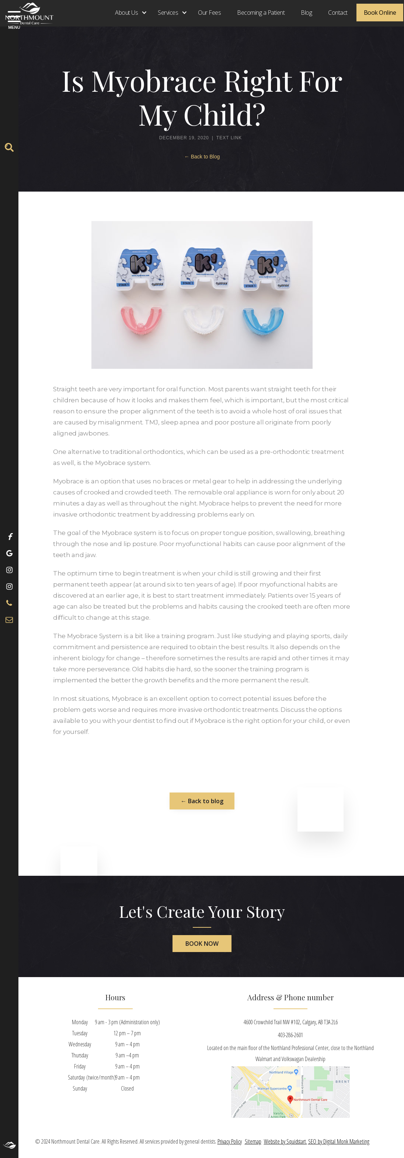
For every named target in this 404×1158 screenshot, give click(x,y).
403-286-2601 (290, 1035)
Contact (338, 12)
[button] (128, 12)
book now (202, 944)
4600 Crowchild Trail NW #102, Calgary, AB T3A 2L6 (291, 1022)
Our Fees (209, 12)
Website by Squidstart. (285, 1141)
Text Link (229, 137)
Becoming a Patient (261, 12)
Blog (306, 12)
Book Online (380, 12)
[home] (26, 12)
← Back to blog (202, 801)
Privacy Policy (229, 1141)
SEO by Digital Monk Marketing (338, 1141)
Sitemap (253, 1141)
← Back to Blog (202, 157)
